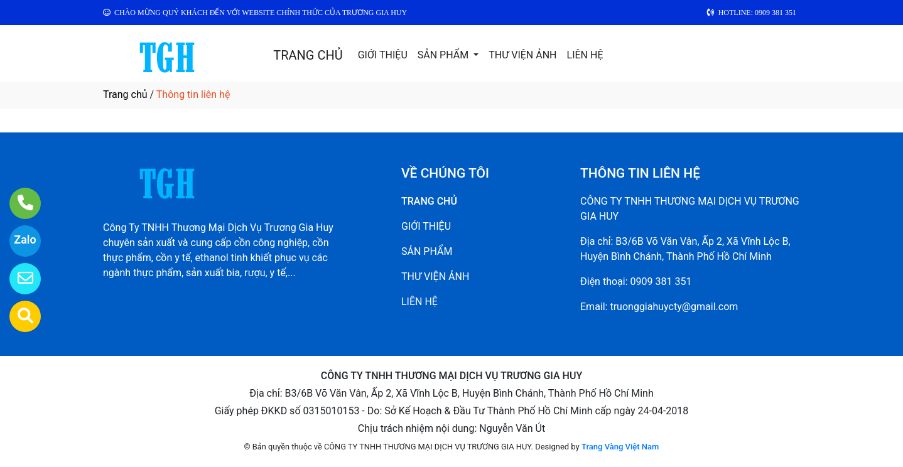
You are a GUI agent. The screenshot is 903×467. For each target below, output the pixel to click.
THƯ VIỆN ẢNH (522, 55)
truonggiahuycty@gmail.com (674, 307)
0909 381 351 (661, 281)
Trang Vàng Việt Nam (620, 446)
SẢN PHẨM (444, 55)
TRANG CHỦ (307, 55)
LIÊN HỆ (585, 55)
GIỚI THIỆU (383, 55)
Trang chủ (125, 94)
